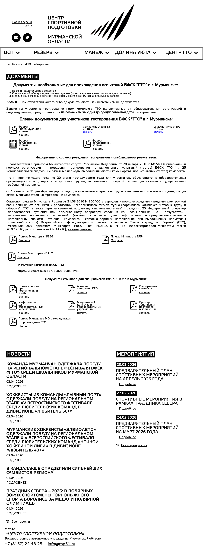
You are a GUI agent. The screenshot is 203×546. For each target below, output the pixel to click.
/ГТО (28, 64)
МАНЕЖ (93, 52)
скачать (24, 135)
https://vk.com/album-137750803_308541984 (48, 271)
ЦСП (9, 52)
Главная (17, 64)
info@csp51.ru (61, 544)
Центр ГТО (181, 52)
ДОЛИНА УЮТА (136, 52)
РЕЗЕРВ (46, 52)
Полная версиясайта (22, 23)
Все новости (18, 521)
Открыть (24, 240)
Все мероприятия (131, 445)
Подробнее (16, 386)
